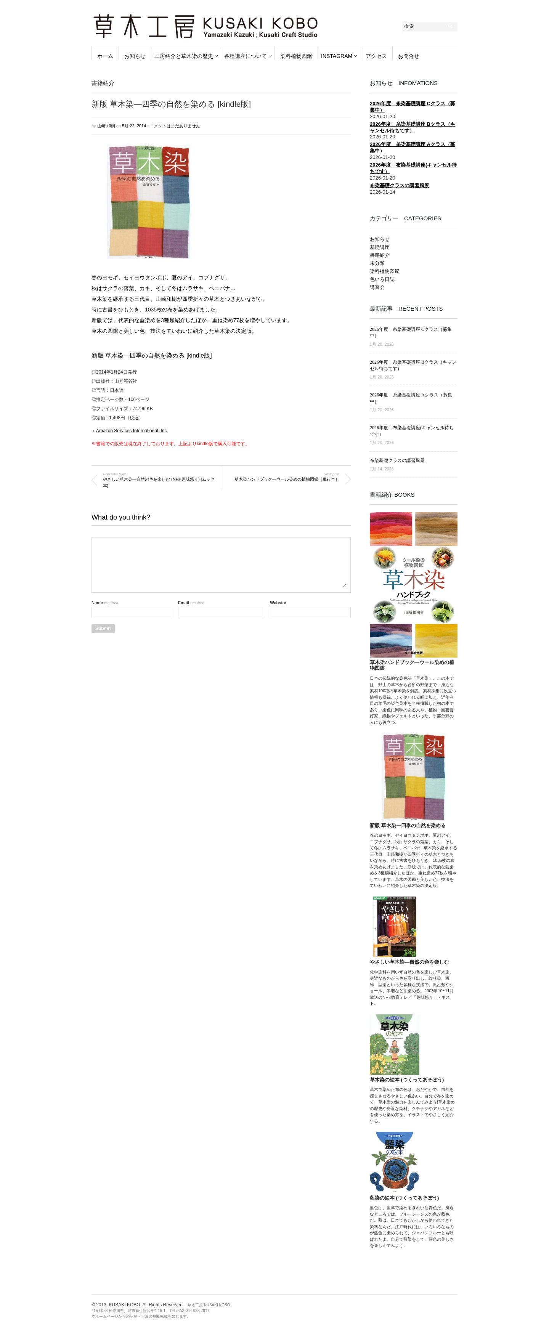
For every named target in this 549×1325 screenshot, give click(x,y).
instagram (336, 56)
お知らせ (135, 56)
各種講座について (245, 56)
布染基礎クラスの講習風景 (399, 185)
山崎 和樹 (106, 126)
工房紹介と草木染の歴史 (183, 56)
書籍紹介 (103, 83)
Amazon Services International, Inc (131, 430)
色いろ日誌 (382, 279)
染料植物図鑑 (296, 56)
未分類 (377, 263)
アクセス (376, 56)
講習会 (377, 287)
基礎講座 (380, 247)
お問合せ (408, 56)
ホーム (105, 56)
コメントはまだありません (175, 126)
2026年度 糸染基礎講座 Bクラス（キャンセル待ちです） (412, 127)
